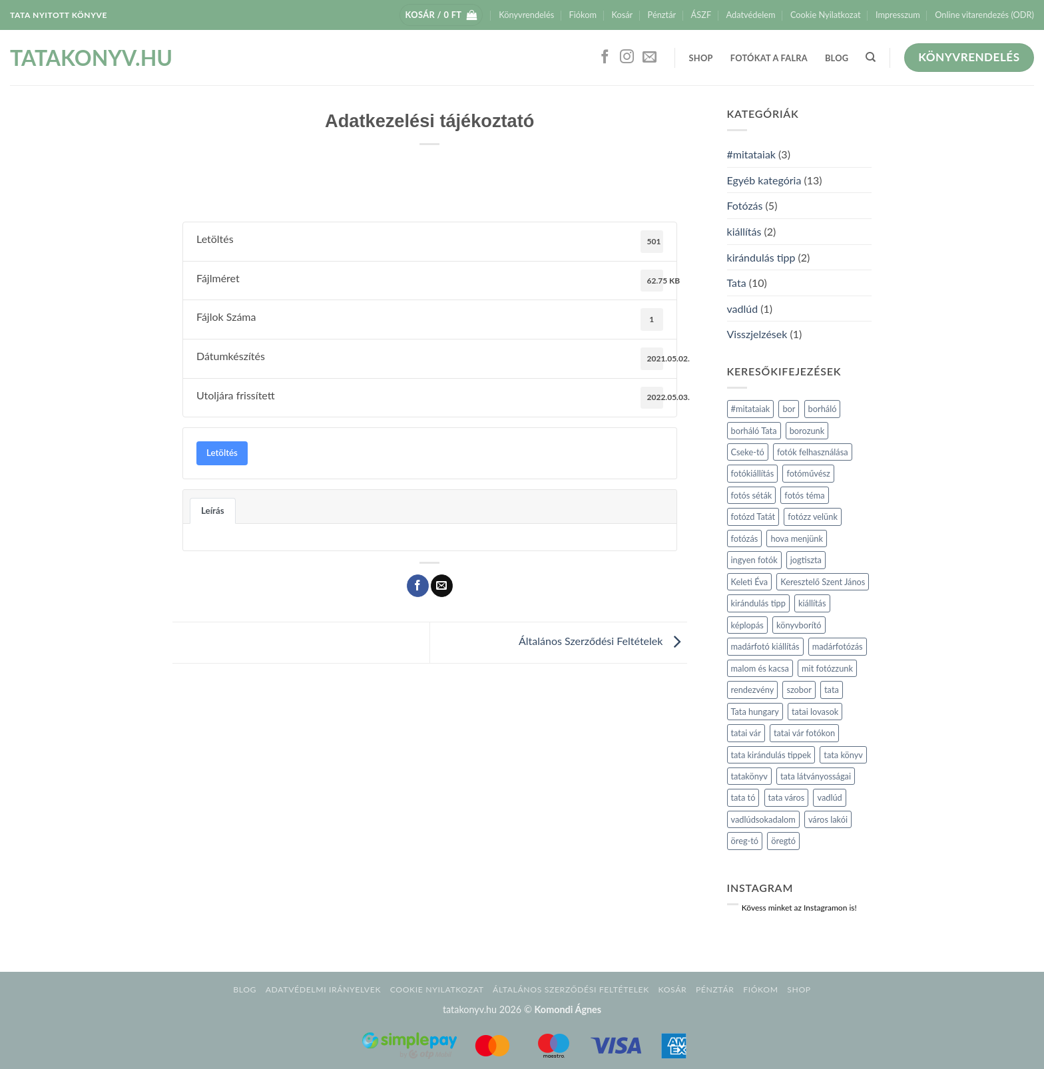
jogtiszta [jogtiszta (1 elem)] (806, 559)
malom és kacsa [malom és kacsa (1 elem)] (760, 668)
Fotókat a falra (769, 58)
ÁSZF (701, 14)
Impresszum (898, 14)
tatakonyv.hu (74, 58)
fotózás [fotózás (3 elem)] (744, 538)
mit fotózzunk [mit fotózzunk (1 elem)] (827, 668)
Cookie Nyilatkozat (825, 14)
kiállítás (744, 231)
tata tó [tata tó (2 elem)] (743, 797)
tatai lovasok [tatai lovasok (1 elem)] (815, 711)
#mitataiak (751, 154)
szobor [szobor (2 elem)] (799, 689)
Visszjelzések (757, 333)
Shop (701, 58)
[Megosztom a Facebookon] (418, 585)
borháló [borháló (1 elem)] (822, 408)
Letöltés (222, 452)
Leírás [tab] (212, 510)
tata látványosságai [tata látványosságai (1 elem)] (815, 776)
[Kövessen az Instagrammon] (627, 57)
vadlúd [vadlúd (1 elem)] (829, 797)
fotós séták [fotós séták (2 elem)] (751, 495)
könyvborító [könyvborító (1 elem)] (799, 625)
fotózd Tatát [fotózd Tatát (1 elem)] (753, 516)
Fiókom (583, 14)
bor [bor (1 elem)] (788, 408)
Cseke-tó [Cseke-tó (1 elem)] (747, 452)
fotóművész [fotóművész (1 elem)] (808, 473)
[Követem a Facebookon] (605, 57)
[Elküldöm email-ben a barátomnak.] (442, 585)
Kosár (622, 14)
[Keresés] (871, 57)
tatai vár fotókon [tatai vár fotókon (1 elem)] (804, 733)
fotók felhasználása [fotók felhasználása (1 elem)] (812, 452)
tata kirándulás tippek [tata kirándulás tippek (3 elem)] (771, 754)
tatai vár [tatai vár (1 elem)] (746, 733)
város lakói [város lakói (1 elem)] (828, 819)
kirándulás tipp (761, 257)
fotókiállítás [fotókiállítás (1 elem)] (752, 473)
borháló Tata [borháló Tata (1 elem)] (754, 430)
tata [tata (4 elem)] (831, 689)
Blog (836, 58)
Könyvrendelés (526, 14)
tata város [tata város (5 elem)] (786, 797)
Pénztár (662, 14)
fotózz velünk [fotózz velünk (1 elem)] (813, 516)
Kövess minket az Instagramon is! (799, 908)
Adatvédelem (751, 14)
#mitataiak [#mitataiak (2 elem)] (750, 408)
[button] (441, 15)
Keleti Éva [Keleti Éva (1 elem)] (749, 581)
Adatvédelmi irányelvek (323, 989)
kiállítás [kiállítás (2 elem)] (812, 603)
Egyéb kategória (764, 180)
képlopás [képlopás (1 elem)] (747, 625)
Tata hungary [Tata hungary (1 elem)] (755, 711)
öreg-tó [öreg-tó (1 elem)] (745, 840)
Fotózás (745, 205)
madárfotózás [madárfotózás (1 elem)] (837, 646)
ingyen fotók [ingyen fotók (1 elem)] (754, 559)
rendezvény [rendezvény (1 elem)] (752, 689)
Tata (736, 282)
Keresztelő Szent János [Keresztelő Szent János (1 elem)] (822, 581)
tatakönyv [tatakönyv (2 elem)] (749, 776)
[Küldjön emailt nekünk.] (649, 57)
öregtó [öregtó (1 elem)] (783, 840)
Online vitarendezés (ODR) (984, 14)
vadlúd (742, 308)
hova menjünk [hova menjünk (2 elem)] (796, 538)
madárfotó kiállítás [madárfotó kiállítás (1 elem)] (765, 646)
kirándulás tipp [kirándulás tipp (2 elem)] (758, 603)
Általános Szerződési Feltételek (602, 641)
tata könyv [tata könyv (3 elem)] (843, 754)
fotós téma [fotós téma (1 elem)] (804, 495)
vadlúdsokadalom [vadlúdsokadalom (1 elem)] (763, 819)
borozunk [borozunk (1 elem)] (807, 430)
